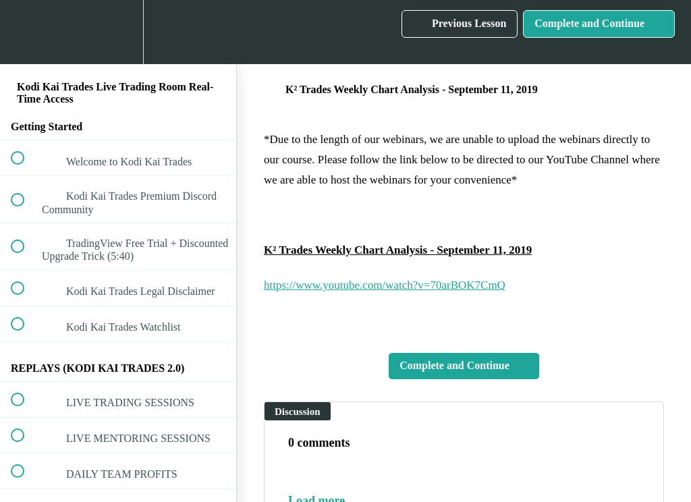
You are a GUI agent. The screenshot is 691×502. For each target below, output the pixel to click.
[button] (25, 32)
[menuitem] (118, 32)
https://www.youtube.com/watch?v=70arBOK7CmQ (384, 285)
